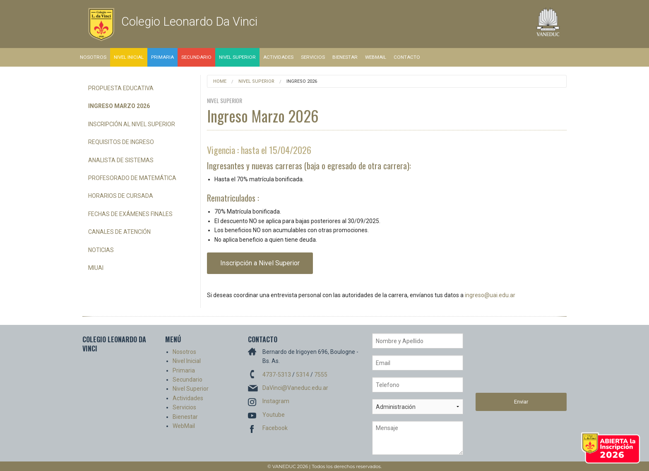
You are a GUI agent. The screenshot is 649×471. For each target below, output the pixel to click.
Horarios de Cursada (120, 195)
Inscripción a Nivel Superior (260, 263)
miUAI (95, 267)
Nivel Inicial (129, 57)
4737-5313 (276, 374)
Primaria (162, 57)
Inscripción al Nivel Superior (131, 124)
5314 (302, 374)
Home (219, 81)
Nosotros (93, 57)
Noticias (101, 250)
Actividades (278, 57)
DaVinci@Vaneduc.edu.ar (295, 387)
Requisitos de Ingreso (121, 142)
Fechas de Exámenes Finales (130, 214)
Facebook (275, 428)
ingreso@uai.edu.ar (490, 295)
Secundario (196, 57)
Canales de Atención (119, 231)
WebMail (375, 57)
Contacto (407, 57)
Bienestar (345, 57)
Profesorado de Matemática (132, 178)
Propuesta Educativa (121, 88)
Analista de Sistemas (121, 160)
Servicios (313, 57)
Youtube (273, 414)
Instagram (275, 401)
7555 (320, 374)
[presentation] (509, 363)
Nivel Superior (237, 57)
